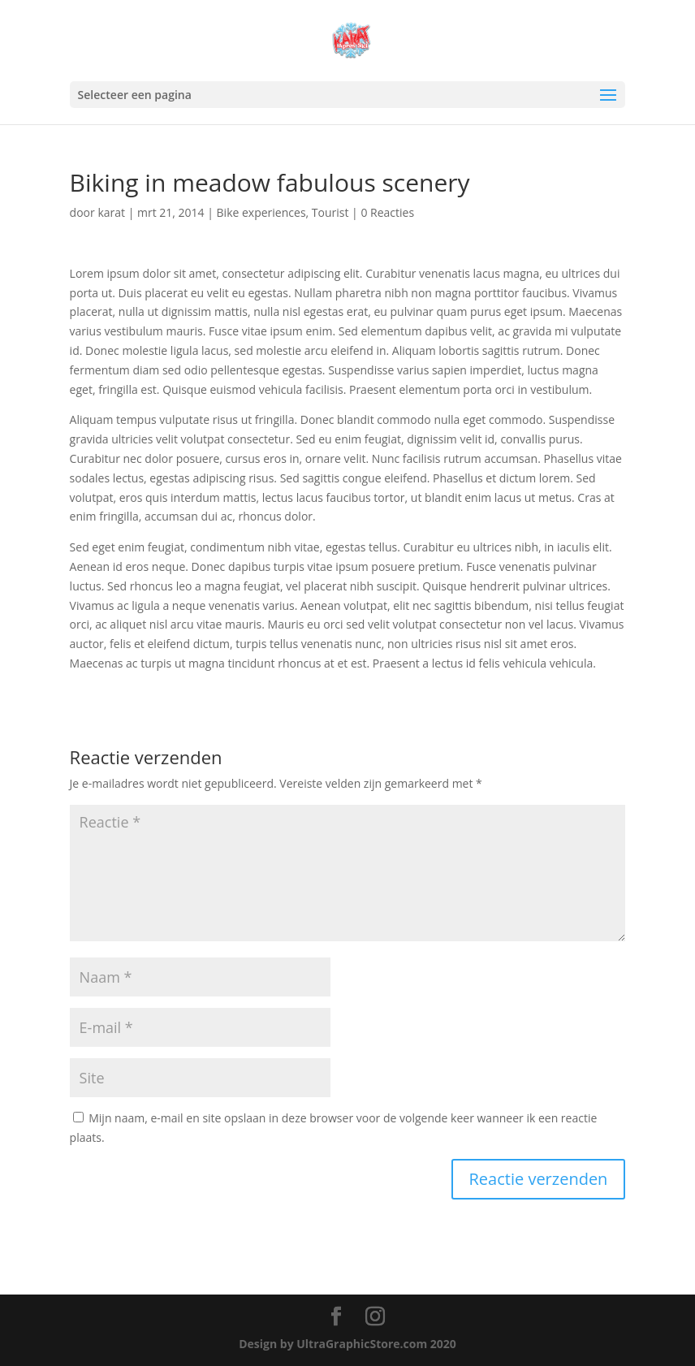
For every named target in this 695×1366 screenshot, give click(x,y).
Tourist (330, 212)
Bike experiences (261, 212)
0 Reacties (387, 212)
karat (111, 212)
